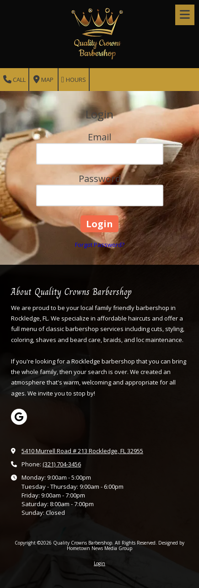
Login (99, 563)
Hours (73, 79)
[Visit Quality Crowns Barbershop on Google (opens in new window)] (19, 417)
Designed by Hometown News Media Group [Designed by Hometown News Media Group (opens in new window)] (125, 545)
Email (99, 137)
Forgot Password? (99, 245)
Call (14, 79)
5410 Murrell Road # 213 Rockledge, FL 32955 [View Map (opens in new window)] (82, 451)
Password (100, 178)
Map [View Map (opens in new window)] (43, 79)
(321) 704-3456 (62, 464)
